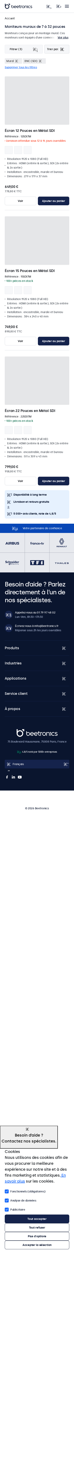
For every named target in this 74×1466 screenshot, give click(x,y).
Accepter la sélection (37, 1245)
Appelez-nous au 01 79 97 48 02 (35, 612)
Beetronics (24, 731)
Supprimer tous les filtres (21, 67)
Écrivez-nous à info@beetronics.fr (37, 626)
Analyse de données (20, 1200)
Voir (20, 201)
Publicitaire (15, 1209)
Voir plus (63, 37)
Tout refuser (37, 1227)
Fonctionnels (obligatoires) (25, 1191)
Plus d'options (37, 1236)
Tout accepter (36, 1218)
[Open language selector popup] (37, 764)
